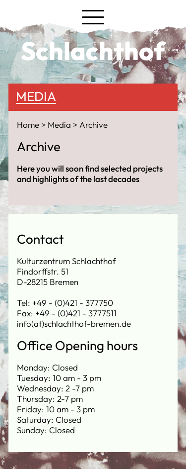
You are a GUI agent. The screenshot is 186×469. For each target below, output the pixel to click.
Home (29, 124)
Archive (93, 124)
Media (36, 96)
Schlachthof (93, 51)
